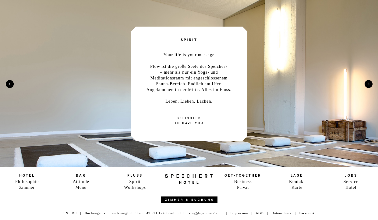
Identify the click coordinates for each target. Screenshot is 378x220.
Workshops (135, 187)
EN (66, 213)
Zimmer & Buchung (189, 200)
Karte (296, 187)
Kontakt (297, 181)
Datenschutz (281, 213)
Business (243, 181)
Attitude (81, 181)
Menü (81, 187)
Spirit (135, 181)
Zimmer (27, 187)
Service (351, 181)
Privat (243, 187)
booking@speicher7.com (203, 213)
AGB (260, 213)
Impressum (239, 213)
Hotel (350, 187)
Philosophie (27, 181)
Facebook (307, 213)
